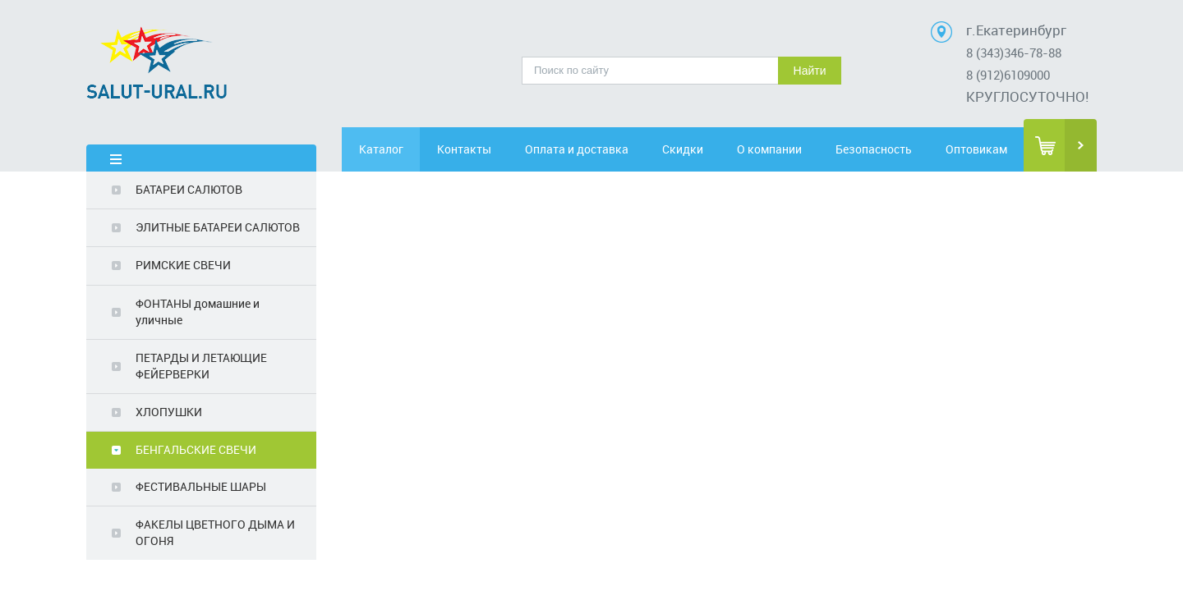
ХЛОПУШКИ (169, 411)
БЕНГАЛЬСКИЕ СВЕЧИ (196, 449)
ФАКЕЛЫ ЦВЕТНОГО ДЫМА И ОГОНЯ (215, 532)
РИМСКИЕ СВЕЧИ (183, 265)
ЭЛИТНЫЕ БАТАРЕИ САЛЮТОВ (218, 227)
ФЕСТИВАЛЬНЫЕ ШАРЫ (201, 486)
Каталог (388, 149)
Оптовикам (977, 149)
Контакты (482, 149)
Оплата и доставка (589, 149)
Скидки (695, 149)
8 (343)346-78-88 (1013, 52)
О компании (789, 149)
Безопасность (883, 149)
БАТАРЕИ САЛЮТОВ (189, 189)
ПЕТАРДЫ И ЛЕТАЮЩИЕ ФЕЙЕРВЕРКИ (201, 366)
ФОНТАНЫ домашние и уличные (198, 312)
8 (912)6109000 (1008, 74)
